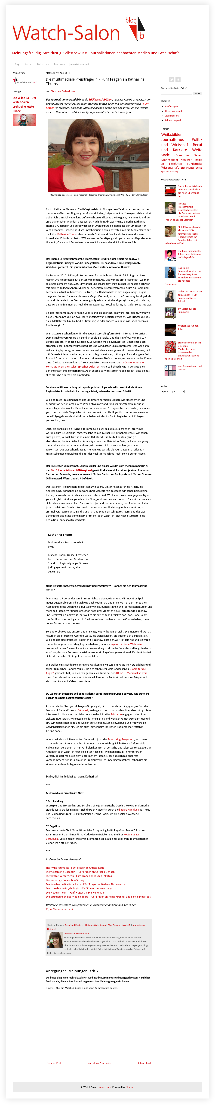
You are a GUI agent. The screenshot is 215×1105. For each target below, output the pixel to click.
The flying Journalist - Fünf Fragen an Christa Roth (75, 867)
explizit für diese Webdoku (126, 644)
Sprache (165, 172)
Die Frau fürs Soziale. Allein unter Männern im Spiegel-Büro (189, 254)
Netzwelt (51, 929)
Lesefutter (175, 164)
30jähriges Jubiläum (100, 99)
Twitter (171, 79)
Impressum (59, 64)
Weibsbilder (171, 135)
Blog (17, 64)
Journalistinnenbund (79, 64)
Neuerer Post (54, 1063)
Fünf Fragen (114, 925)
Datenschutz (43, 64)
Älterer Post (144, 1063)
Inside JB (126, 925)
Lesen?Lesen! (172, 115)
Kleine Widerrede (174, 111)
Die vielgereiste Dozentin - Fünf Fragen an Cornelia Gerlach (80, 872)
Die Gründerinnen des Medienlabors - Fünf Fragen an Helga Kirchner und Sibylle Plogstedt (98, 896)
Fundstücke (194, 164)
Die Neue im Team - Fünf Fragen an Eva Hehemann (75, 892)
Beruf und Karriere (74, 925)
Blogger (130, 1087)
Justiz (199, 168)
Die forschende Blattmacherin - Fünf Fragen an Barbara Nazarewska (85, 884)
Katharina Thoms (67, 234)
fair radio (116, 714)
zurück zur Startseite (99, 1063)
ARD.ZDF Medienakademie (131, 673)
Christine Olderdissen (63, 91)
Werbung (174, 172)
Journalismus (138, 925)
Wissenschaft (170, 167)
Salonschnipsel (173, 120)
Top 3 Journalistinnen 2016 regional (71, 470)
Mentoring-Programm (121, 739)
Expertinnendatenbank (59, 909)
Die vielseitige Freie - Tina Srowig (65, 880)
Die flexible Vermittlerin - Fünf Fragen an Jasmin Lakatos (79, 876)
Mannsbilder (169, 160)
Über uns (28, 64)
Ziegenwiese (187, 168)
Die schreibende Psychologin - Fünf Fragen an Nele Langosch (81, 888)
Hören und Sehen (187, 155)
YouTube (178, 79)
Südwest (83, 710)
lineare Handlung (129, 809)
